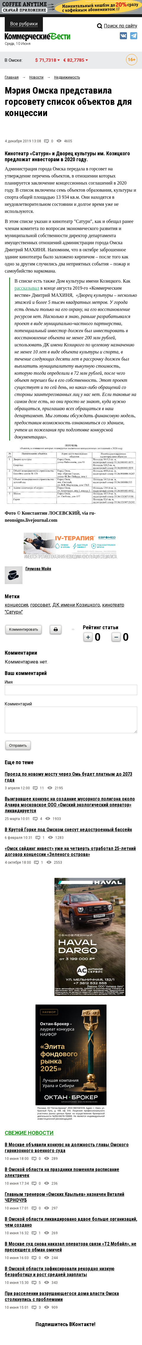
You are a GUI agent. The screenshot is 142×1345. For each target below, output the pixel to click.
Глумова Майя (38, 568)
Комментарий (18, 704)
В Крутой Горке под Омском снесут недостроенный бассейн (68, 829)
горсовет (40, 605)
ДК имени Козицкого (76, 605)
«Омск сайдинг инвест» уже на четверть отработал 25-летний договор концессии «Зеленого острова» (70, 851)
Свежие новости (29, 1133)
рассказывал (26, 288)
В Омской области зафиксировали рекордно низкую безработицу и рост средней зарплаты (59, 1271)
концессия (16, 605)
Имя (9, 682)
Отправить (19, 745)
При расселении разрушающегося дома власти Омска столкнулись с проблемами (62, 1296)
